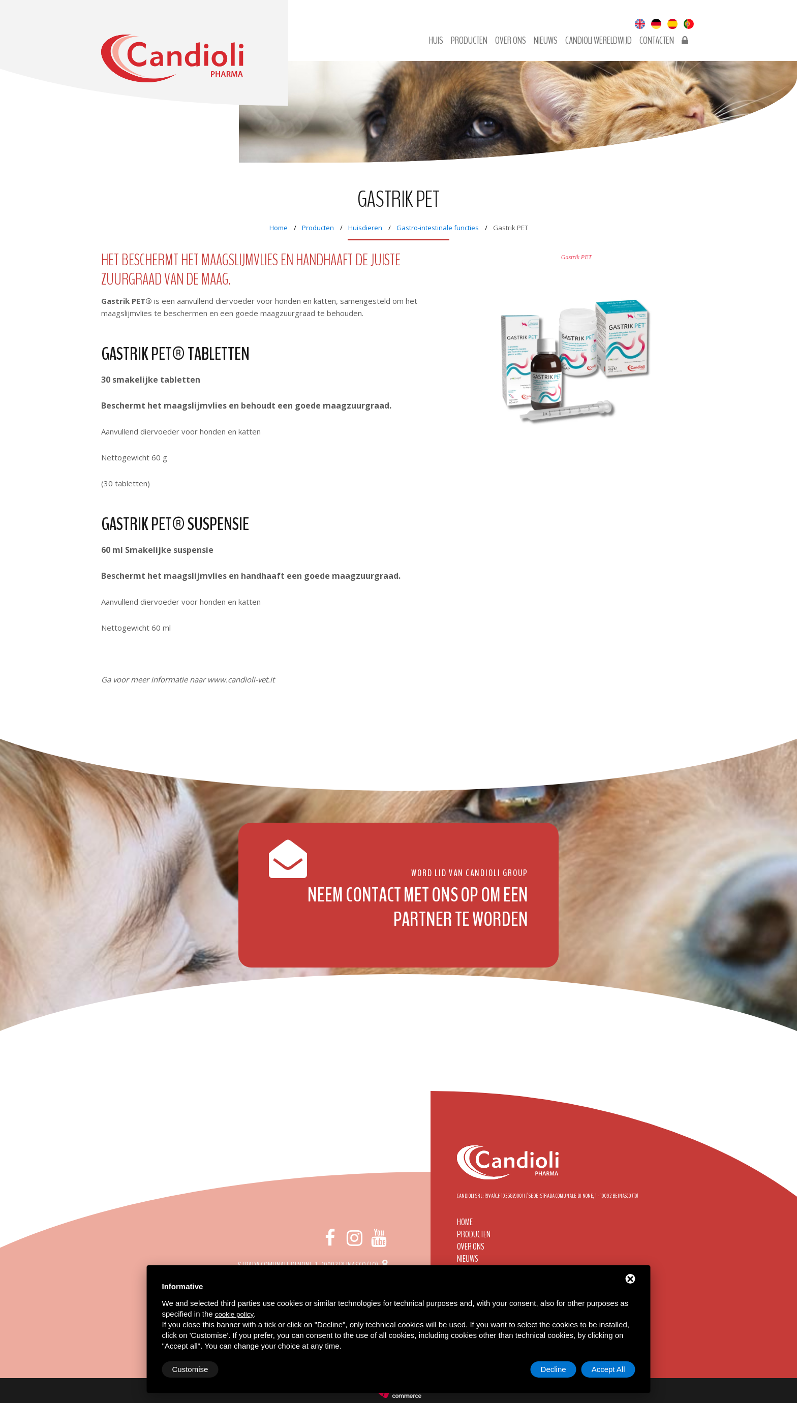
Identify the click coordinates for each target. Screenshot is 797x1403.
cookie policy (234, 1314)
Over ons (510, 41)
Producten (469, 41)
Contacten (656, 41)
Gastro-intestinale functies (437, 227)
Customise (190, 1369)
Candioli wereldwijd (598, 41)
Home (278, 227)
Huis (436, 41)
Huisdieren (365, 227)
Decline (553, 1369)
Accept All (608, 1369)
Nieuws (546, 41)
